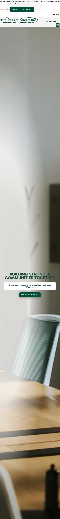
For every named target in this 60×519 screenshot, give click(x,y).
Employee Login (51, 21)
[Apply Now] (53, 12)
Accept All (27, 9)
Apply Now (55, 14)
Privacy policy (5, 9)
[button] (58, 25)
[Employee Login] (46, 19)
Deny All (15, 9)
